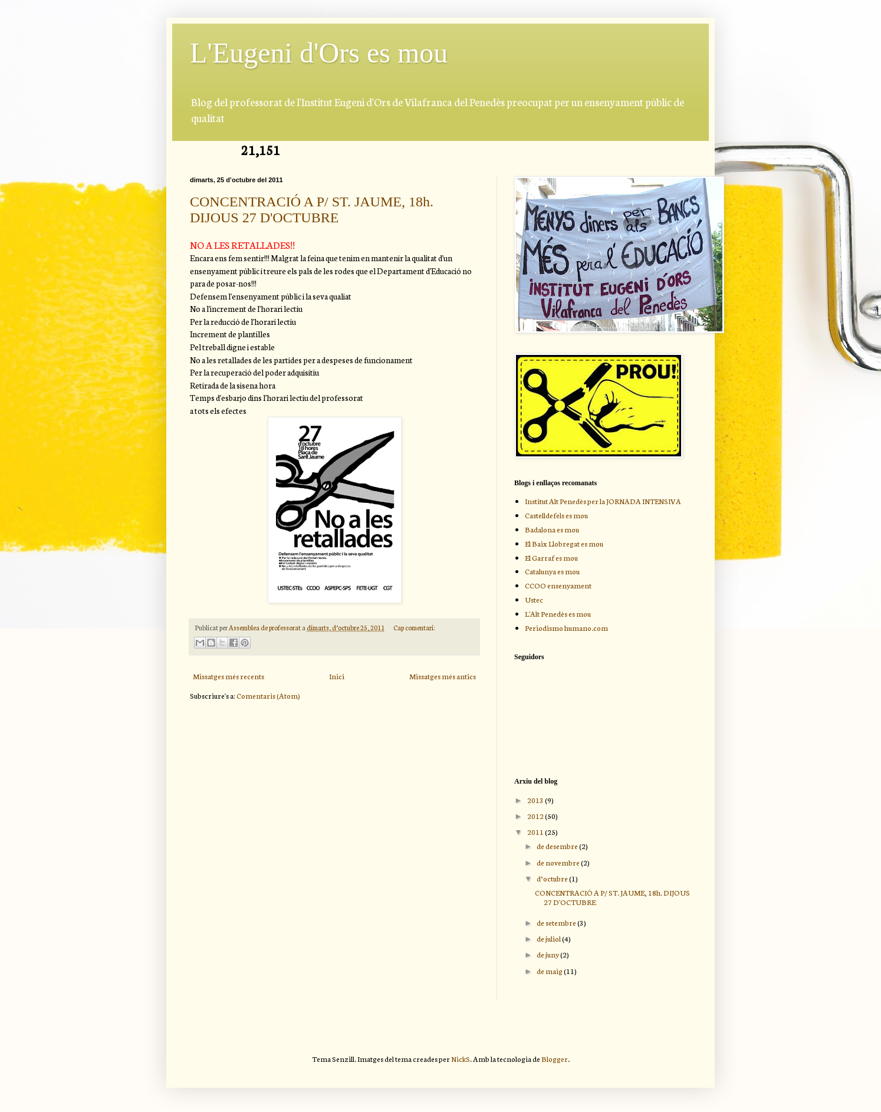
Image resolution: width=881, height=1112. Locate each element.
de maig (550, 971)
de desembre (558, 846)
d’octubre (553, 878)
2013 (536, 800)
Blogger (554, 1059)
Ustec (534, 599)
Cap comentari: (414, 627)
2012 (536, 816)
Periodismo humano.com (566, 628)
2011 (536, 832)
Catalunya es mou (552, 571)
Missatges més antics (442, 676)
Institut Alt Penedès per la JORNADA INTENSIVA (603, 501)
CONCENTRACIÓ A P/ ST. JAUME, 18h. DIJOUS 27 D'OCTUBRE (311, 209)
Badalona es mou (552, 529)
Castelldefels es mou (556, 515)
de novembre (559, 862)
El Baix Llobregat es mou (564, 543)
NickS (460, 1059)
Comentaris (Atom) (268, 695)
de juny (548, 954)
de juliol (549, 938)
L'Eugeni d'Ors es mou (319, 52)
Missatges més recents (228, 676)
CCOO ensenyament (558, 585)
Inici (336, 676)
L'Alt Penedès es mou (558, 613)
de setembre (557, 922)
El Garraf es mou (551, 557)
